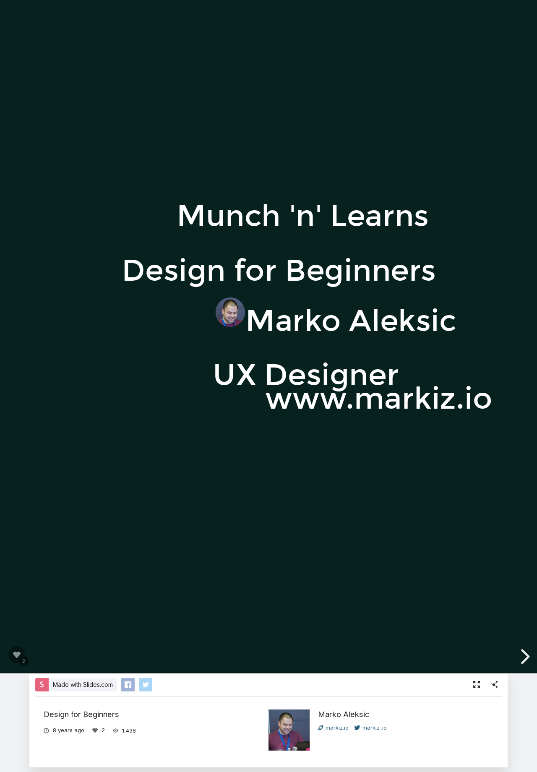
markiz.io (333, 727)
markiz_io (371, 727)
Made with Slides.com (83, 684)
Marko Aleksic (343, 714)
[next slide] (524, 656)
